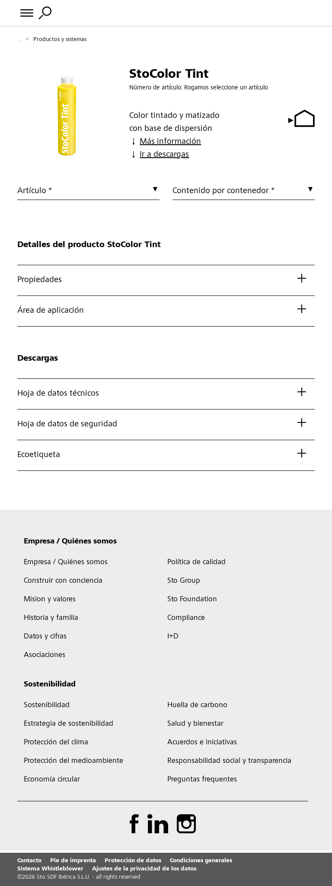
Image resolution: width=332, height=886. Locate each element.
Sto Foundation (192, 599)
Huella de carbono (197, 705)
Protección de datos (133, 861)
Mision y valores (50, 599)
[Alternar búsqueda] (45, 13)
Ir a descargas (159, 154)
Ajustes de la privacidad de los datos (144, 869)
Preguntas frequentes (202, 780)
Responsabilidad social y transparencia (229, 761)
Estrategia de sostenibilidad (68, 724)
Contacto (29, 861)
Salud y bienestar (195, 724)
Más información (165, 141)
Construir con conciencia (63, 581)
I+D (173, 637)
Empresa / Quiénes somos (70, 542)
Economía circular (52, 780)
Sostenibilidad (50, 685)
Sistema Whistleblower (50, 869)
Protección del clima (56, 742)
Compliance (186, 618)
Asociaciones (44, 655)
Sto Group (183, 581)
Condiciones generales (201, 861)
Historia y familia (51, 618)
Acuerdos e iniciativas (202, 742)
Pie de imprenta (73, 861)
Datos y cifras (45, 637)
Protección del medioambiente (73, 761)
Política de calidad (196, 562)
